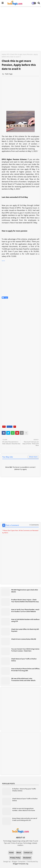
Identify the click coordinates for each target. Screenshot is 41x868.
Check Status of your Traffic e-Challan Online (24, 660)
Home (4, 54)
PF (8, 54)
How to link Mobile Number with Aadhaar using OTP (25, 620)
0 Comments (34, 525)
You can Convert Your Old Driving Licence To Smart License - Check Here (25, 650)
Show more (33, 457)
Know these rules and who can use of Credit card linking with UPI (24, 819)
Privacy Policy (15, 858)
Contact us (28, 852)
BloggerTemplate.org (20, 864)
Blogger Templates (19, 861)
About (18, 852)
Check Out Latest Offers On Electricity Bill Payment (25, 630)
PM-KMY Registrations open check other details (24, 591)
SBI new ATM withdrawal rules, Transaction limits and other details (23, 679)
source (3, 260)
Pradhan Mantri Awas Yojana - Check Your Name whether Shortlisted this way (25, 601)
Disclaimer (27, 858)
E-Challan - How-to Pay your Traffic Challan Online (24, 790)
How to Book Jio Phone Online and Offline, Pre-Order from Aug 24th (25, 670)
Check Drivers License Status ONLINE (23, 639)
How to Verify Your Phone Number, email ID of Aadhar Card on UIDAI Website (25, 610)
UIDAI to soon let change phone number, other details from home (23, 809)
